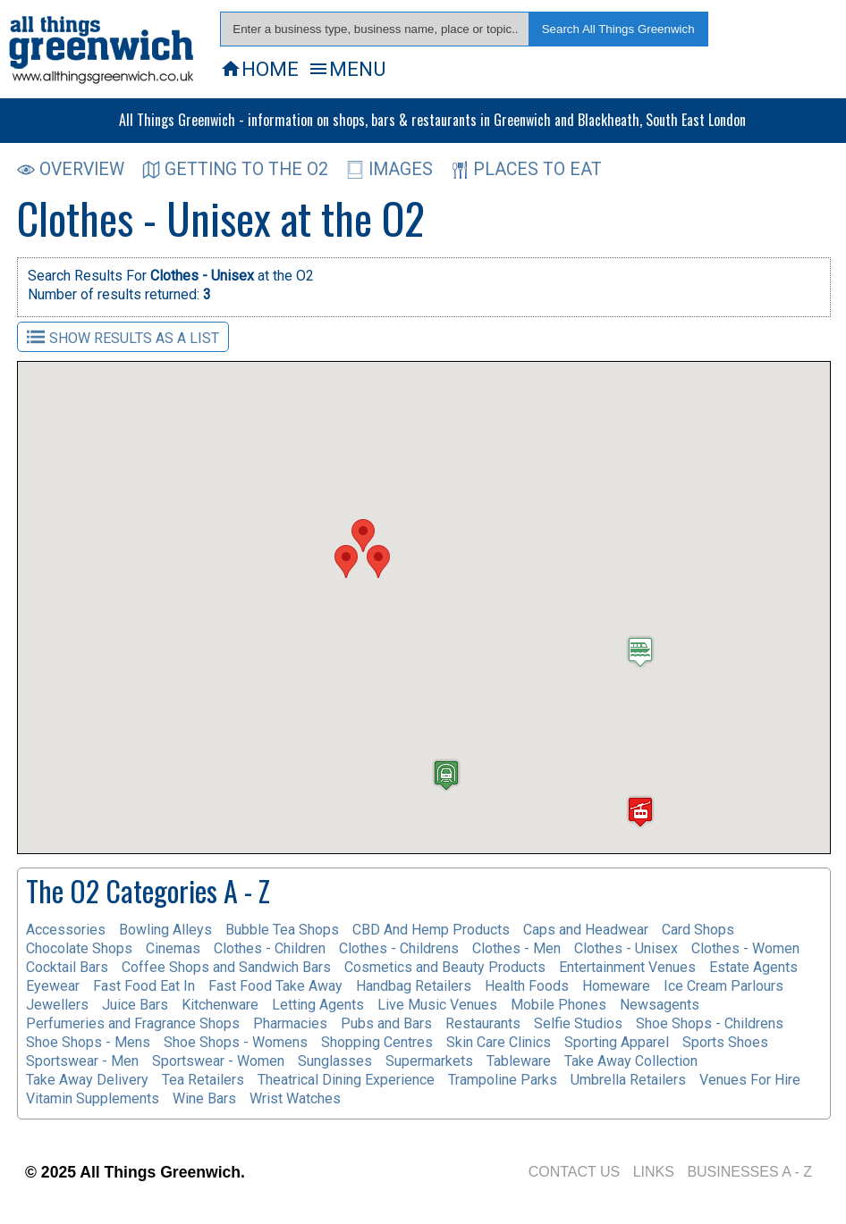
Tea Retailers (203, 1079)
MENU (346, 68)
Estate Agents (753, 967)
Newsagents (659, 1004)
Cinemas (173, 948)
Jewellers (57, 1004)
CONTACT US (575, 1171)
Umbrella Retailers (628, 1079)
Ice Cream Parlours (723, 985)
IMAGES (389, 169)
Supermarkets (429, 1060)
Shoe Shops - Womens (236, 1042)
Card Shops (698, 929)
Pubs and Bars (386, 1023)
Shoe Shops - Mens (88, 1042)
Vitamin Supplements (92, 1098)
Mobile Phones (558, 1004)
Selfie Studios (578, 1023)
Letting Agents (318, 1004)
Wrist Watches (295, 1098)
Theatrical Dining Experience (346, 1079)
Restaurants (482, 1023)
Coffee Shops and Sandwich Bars (226, 967)
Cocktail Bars (67, 967)
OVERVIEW (70, 169)
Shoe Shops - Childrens (709, 1023)
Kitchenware (220, 1004)
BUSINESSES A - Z (749, 1171)
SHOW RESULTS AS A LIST (123, 337)
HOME (259, 68)
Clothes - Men (516, 948)
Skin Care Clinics (498, 1042)
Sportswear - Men (82, 1060)
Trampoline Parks (502, 1079)
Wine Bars (204, 1098)
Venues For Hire (749, 1079)
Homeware (616, 985)
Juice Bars (135, 1004)
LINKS (653, 1171)
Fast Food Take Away (275, 985)
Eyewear (53, 985)
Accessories (66, 929)
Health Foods (527, 985)
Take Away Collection (631, 1060)
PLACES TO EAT (526, 169)
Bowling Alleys (165, 929)
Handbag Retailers (413, 985)
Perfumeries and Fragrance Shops (133, 1023)
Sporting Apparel (616, 1042)
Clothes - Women (745, 948)
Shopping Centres (377, 1042)
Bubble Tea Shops (282, 929)
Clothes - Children (270, 948)
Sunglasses (335, 1060)
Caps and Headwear (585, 929)
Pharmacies (290, 1023)
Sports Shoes (725, 1042)
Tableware (518, 1060)
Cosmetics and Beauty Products (445, 967)
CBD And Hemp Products (431, 929)
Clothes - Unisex (626, 948)
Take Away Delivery (87, 1079)
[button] (363, 535)
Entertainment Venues (627, 967)
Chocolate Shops (79, 948)
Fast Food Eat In (144, 985)
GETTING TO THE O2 (235, 169)
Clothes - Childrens (399, 948)
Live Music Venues (437, 1004)
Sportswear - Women (218, 1060)
